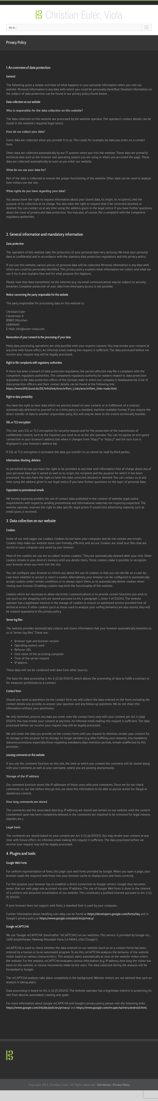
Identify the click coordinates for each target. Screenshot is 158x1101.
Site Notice (103, 1085)
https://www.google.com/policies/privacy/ (67, 918)
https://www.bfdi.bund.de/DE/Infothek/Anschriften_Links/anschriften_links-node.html (61, 388)
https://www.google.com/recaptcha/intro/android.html (111, 1008)
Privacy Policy (121, 1085)
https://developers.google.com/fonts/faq (113, 914)
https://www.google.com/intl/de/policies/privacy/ (38, 1008)
